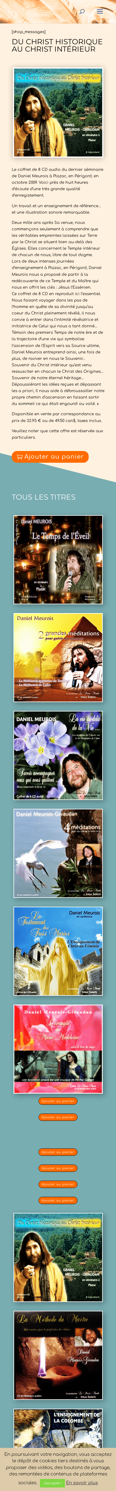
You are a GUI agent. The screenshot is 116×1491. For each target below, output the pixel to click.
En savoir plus (82, 1482)
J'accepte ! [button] (52, 1483)
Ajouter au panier (54, 456)
